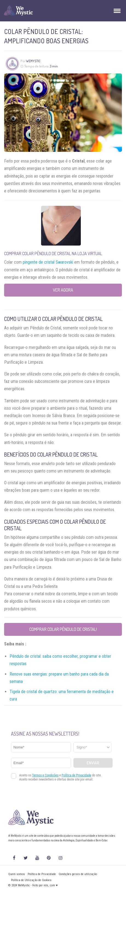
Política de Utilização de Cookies (31, 880)
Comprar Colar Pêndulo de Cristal (37, 253)
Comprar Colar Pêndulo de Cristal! (63, 629)
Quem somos (16, 874)
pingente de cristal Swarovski (48, 262)
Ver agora (63, 290)
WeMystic (33, 61)
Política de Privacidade (42, 874)
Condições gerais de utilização (78, 874)
